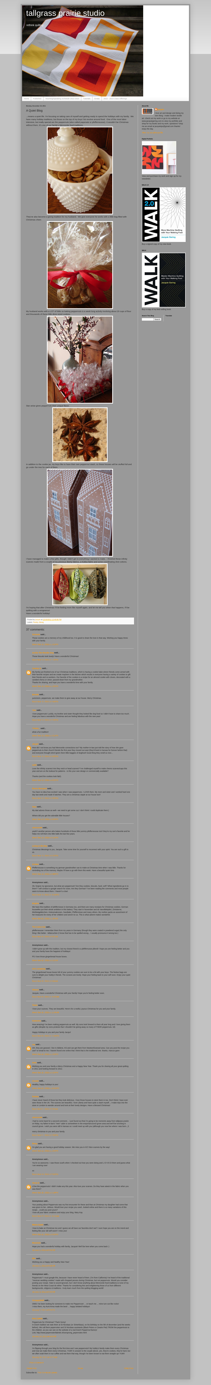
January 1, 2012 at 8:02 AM (43, 1250)
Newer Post (31, 1368)
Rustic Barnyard (39, 788)
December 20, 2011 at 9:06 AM (45, 981)
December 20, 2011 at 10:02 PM (45, 1088)
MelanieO (36, 1243)
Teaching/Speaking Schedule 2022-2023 (62, 99)
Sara (34, 807)
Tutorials (86, 99)
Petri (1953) (37, 1318)
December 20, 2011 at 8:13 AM (45, 960)
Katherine (36, 1021)
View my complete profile (152, 132)
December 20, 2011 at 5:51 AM (45, 937)
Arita (34, 1063)
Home (26, 99)
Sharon (35, 990)
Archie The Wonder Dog (43, 653)
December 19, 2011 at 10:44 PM (45, 895)
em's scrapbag (38, 969)
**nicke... (36, 728)
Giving (41, 622)
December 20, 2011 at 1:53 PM (45, 1054)
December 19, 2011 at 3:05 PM (45, 756)
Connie (35, 1081)
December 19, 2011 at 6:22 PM (45, 856)
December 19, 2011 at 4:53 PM (45, 798)
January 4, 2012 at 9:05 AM (43, 1292)
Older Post (128, 1368)
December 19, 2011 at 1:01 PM (45, 644)
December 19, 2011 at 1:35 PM (45, 686)
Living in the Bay (39, 846)
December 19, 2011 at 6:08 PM (45, 819)
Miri (34, 1258)
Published (37, 99)
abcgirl (35, 744)
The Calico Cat (38, 927)
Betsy (34, 1143)
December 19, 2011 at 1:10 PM (45, 660)
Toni (34, 710)
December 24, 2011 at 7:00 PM (45, 1174)
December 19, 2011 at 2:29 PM (45, 720)
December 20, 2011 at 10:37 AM (45, 997)
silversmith (37, 828)
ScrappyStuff (38, 1300)
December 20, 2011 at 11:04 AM (45, 1012)
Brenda (35, 694)
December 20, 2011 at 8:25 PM (45, 1072)
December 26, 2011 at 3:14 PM (45, 1192)
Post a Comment (36, 1363)
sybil (34, 765)
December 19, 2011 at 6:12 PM (45, 837)
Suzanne (36, 634)
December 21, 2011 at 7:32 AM (45, 1109)
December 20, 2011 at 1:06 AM (45, 918)
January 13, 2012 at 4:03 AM (44, 1336)
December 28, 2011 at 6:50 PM (45, 1234)
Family (35, 622)
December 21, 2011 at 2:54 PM (45, 1135)
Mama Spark (37, 1225)
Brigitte (35, 903)
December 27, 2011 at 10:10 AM (45, 1216)
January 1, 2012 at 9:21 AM (43, 1266)
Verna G (35, 1183)
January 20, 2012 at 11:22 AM (44, 1357)
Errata (96, 99)
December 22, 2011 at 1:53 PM (45, 1151)
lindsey (35, 1096)
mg (33, 1044)
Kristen (35, 864)
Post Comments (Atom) (47, 1373)
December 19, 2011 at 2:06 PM (45, 702)
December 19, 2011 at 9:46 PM (45, 874)
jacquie (161, 109)
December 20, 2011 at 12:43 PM (45, 1036)
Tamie (34, 1005)
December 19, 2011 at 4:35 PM (45, 780)
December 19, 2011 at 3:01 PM (45, 735)
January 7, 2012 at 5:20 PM (43, 1310)
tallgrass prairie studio (65, 13)
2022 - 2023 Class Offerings (115, 99)
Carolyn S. (36, 668)
